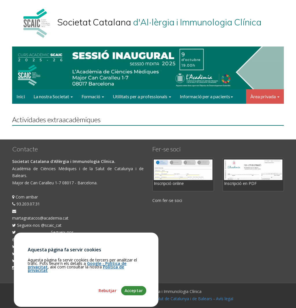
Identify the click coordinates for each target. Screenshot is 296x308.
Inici (20, 96)
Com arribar (25, 197)
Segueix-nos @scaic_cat (37, 225)
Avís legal (224, 298)
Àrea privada (265, 96)
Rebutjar (107, 303)
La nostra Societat (53, 96)
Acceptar (134, 303)
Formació (93, 96)
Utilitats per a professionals (142, 96)
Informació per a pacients (206, 96)
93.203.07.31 (26, 204)
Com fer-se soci (167, 200)
